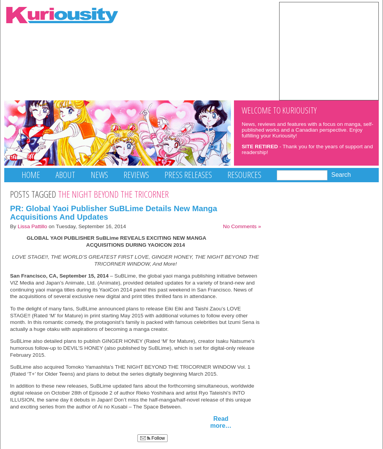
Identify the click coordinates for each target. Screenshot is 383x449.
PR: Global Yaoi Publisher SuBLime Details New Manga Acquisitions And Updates (113, 213)
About (65, 175)
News (99, 175)
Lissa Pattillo (32, 226)
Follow (152, 438)
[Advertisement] (329, 50)
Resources (244, 175)
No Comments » (242, 226)
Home (31, 175)
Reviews (136, 175)
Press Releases (188, 175)
